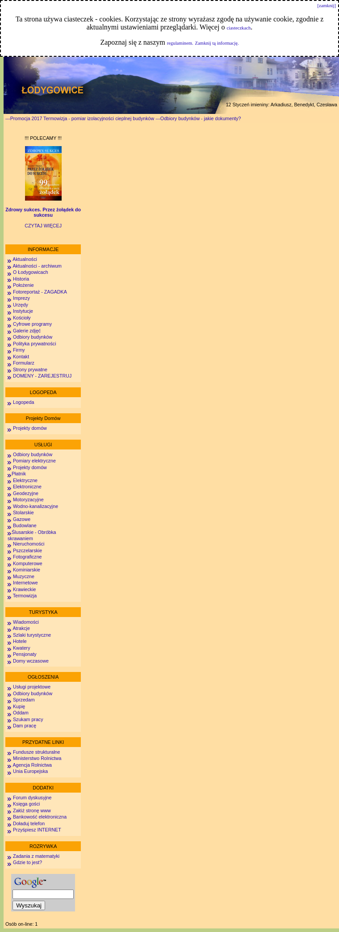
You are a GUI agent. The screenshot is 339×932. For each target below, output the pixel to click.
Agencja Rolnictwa (32, 765)
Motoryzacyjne (28, 499)
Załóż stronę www (32, 810)
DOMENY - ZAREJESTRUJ (42, 375)
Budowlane (25, 525)
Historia (21, 278)
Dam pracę (24, 725)
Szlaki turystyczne (32, 635)
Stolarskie (23, 512)
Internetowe (25, 582)
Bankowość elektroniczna (40, 816)
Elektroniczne (27, 486)
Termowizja (25, 595)
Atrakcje (21, 628)
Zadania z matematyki (36, 856)
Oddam (21, 712)
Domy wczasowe (31, 660)
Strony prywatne (30, 369)
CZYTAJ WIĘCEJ (43, 225)
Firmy (19, 350)
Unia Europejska (30, 771)
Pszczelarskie (27, 550)
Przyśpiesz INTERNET (37, 829)
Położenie (23, 285)
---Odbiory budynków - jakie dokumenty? (198, 118)
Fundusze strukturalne (36, 752)
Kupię (19, 706)
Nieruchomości (28, 543)
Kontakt (21, 356)
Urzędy (20, 304)
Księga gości (26, 803)
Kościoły (22, 317)
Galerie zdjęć (27, 330)
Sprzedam (24, 699)
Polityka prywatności (34, 343)
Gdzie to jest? (27, 862)
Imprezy (21, 298)
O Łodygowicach (30, 272)
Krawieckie (24, 589)
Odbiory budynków (32, 337)
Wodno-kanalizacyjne (35, 506)
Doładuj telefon (29, 823)
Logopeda (23, 402)
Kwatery (21, 648)
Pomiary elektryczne (34, 460)
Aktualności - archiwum (37, 266)
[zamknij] (327, 5)
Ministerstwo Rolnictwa (37, 758)
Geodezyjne (25, 493)
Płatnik (19, 473)
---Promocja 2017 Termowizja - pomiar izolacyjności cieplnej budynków (79, 118)
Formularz (23, 362)
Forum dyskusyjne (32, 797)
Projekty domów (30, 428)
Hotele (20, 641)
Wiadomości (25, 622)
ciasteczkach (238, 27)
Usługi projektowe (31, 686)
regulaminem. (180, 43)
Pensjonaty (25, 654)
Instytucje (23, 311)
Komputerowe (27, 563)
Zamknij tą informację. (217, 43)
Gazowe (21, 519)
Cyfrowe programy (32, 324)
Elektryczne (25, 480)
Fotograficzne (27, 556)
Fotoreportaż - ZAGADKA (40, 291)
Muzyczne (23, 576)
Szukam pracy (28, 719)
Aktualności (24, 259)
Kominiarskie (26, 569)
